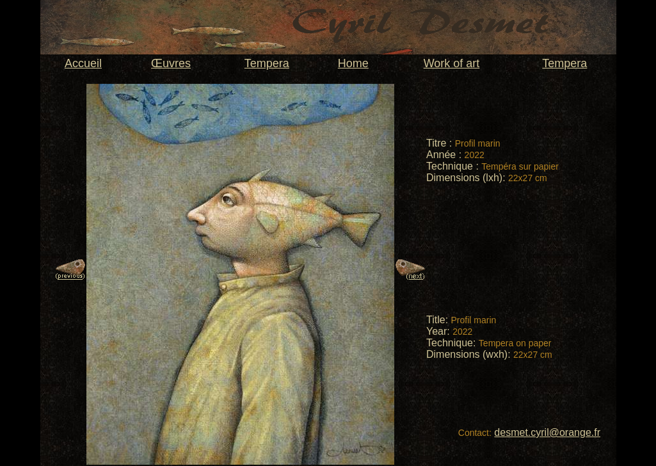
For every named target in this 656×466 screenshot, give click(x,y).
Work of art (452, 63)
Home (353, 63)
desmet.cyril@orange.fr (547, 432)
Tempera (266, 63)
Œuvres (171, 63)
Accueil (83, 63)
